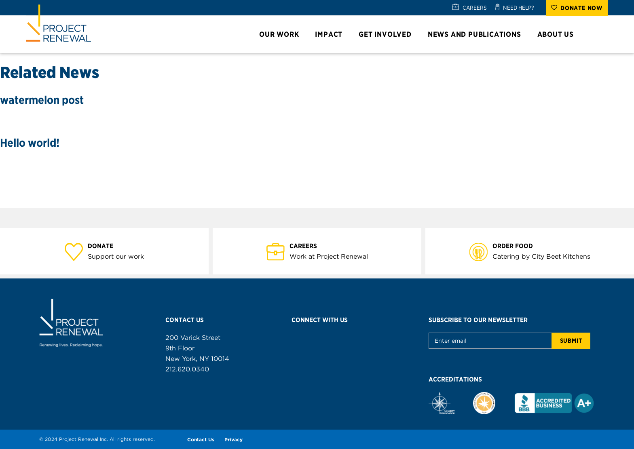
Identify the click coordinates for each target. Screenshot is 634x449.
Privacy (233, 439)
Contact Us (200, 439)
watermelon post (42, 100)
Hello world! (29, 143)
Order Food (517, 245)
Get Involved (389, 34)
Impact (332, 34)
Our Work (282, 34)
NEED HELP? (518, 7)
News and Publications (478, 34)
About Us (559, 34)
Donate (105, 245)
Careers (308, 245)
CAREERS (475, 7)
